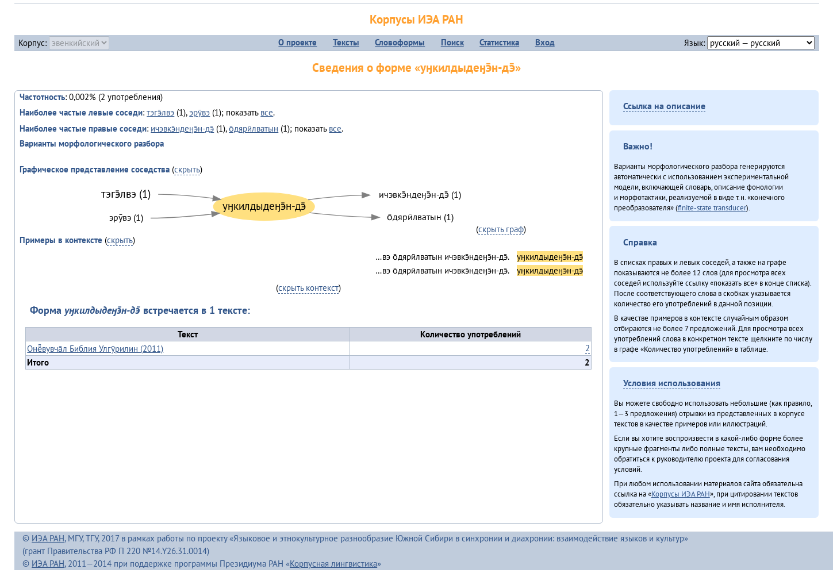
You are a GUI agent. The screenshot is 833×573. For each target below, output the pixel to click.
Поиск (452, 42)
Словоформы (400, 42)
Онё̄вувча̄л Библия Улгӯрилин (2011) (95, 348)
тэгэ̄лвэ (160, 112)
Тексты (346, 42)
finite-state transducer (712, 207)
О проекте (297, 42)
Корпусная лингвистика (333, 563)
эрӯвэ (199, 112)
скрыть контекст (308, 287)
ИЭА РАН (48, 538)
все (266, 112)
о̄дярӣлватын (253, 128)
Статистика (499, 42)
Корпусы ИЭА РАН (416, 19)
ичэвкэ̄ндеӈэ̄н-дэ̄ (182, 128)
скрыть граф (501, 229)
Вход (545, 42)
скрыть (187, 169)
